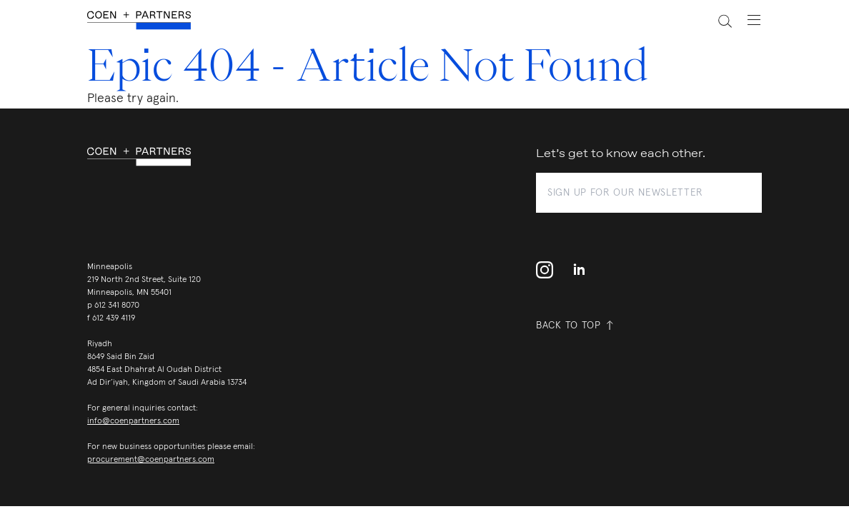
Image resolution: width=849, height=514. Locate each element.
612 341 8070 (116, 305)
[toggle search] (717, 20)
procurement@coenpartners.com (150, 459)
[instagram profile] (549, 270)
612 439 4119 (113, 318)
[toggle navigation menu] (747, 20)
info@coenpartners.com (133, 421)
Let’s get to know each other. (620, 153)
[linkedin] (579, 270)
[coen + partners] (144, 20)
